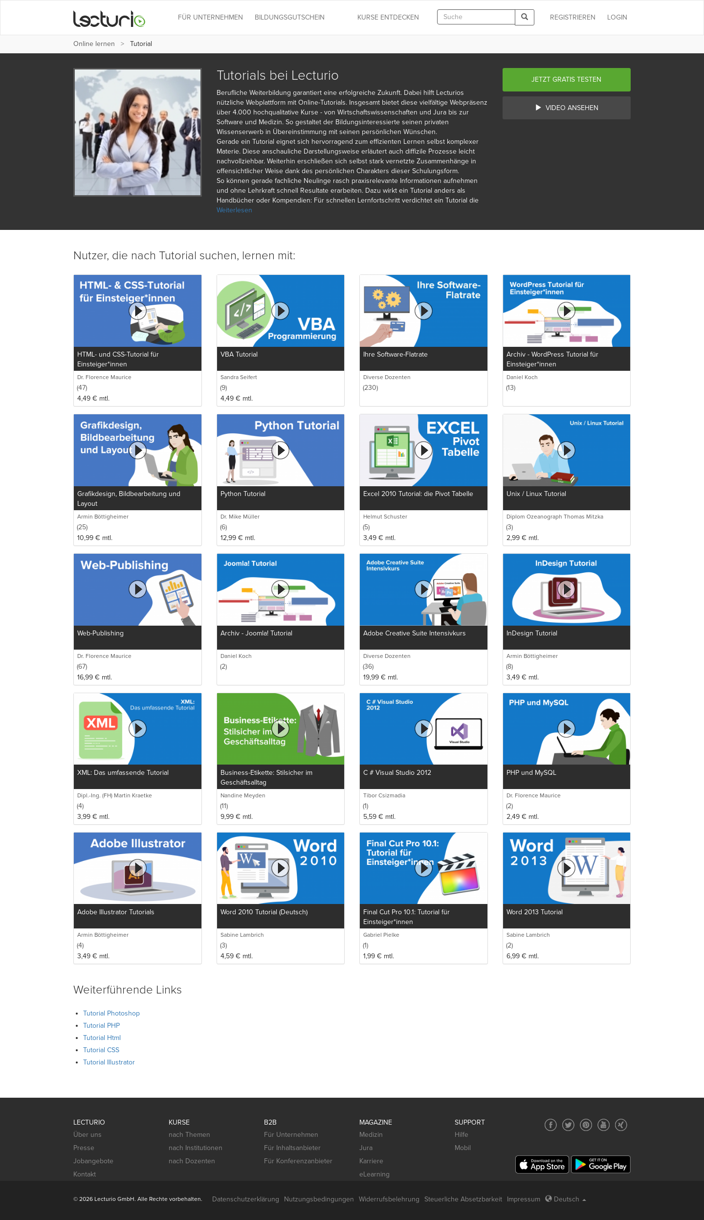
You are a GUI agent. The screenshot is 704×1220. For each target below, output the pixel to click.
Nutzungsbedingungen (319, 1199)
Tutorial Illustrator (109, 1062)
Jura (366, 1148)
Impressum (523, 1199)
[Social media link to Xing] (621, 1125)
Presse (83, 1148)
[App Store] (542, 1164)
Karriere (371, 1161)
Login (617, 17)
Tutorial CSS (101, 1050)
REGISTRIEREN (572, 17)
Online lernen (94, 44)
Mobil (463, 1148)
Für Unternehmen (291, 1134)
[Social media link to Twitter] (568, 1125)
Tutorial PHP (101, 1025)
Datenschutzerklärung (245, 1199)
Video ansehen (566, 108)
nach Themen (189, 1134)
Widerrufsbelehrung (389, 1199)
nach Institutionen (195, 1148)
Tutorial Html (102, 1038)
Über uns (87, 1134)
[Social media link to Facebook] (551, 1125)
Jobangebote (93, 1161)
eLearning (374, 1174)
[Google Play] (601, 1164)
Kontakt (84, 1174)
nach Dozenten (192, 1161)
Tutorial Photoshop (111, 1013)
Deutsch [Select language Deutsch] (565, 1199)
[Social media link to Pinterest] (586, 1125)
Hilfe (461, 1134)
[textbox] (476, 16)
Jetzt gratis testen (566, 79)
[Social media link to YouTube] (603, 1125)
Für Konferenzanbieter (298, 1161)
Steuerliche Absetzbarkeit (463, 1199)
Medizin (371, 1134)
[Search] (524, 17)
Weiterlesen (234, 210)
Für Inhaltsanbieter (292, 1148)
